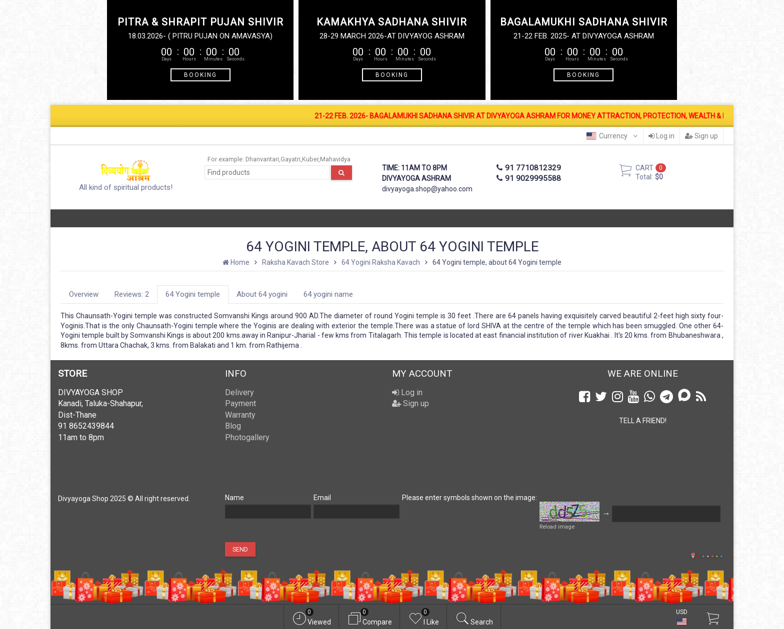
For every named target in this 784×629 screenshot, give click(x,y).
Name (234, 498)
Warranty (240, 415)
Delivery (239, 392)
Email (322, 498)
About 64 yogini (262, 294)
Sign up (701, 136)
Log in (661, 136)
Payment (240, 403)
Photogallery (247, 437)
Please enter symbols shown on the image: (469, 498)
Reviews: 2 (131, 294)
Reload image (557, 527)
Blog (233, 426)
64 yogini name (328, 294)
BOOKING (200, 74)
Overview (83, 294)
